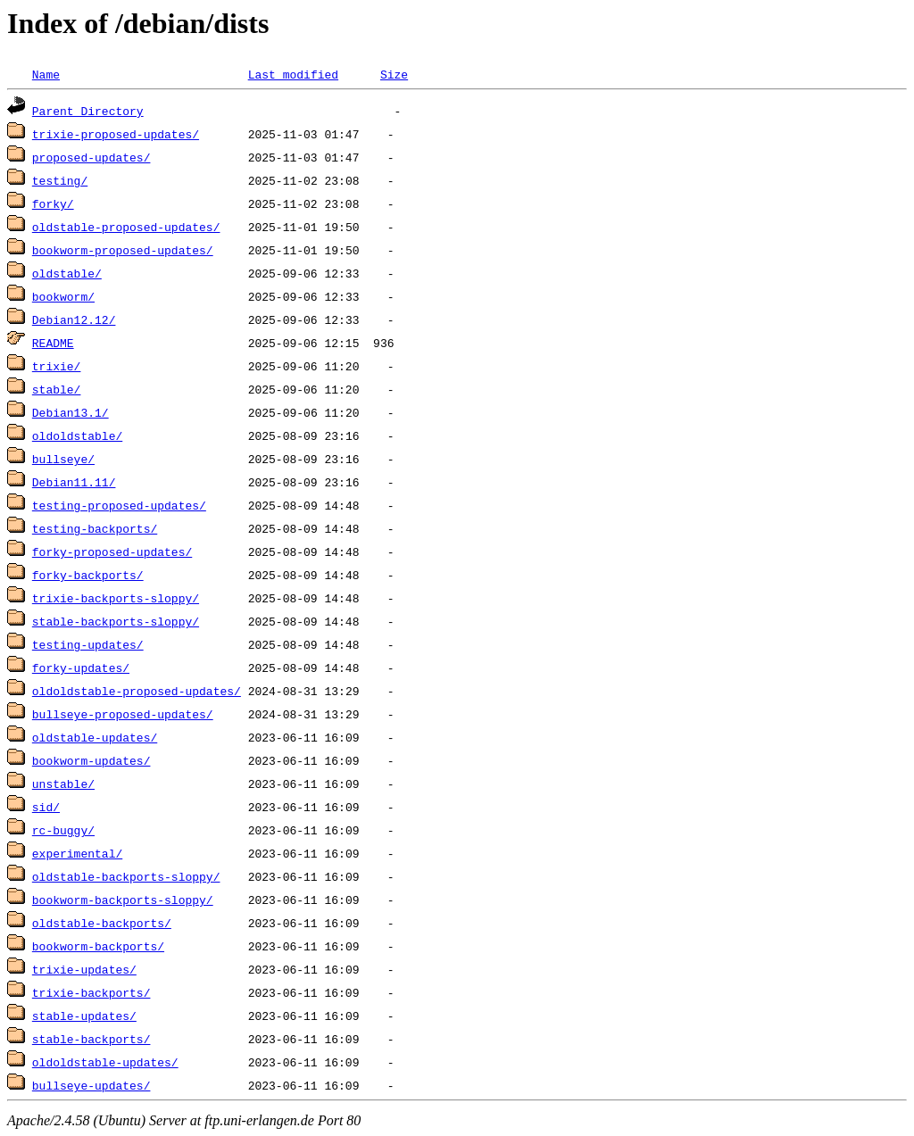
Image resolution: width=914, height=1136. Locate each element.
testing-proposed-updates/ (119, 505)
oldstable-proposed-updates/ (126, 227)
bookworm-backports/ (98, 946)
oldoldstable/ (77, 435)
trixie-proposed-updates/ (115, 134)
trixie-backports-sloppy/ (115, 598)
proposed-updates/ (91, 157)
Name (46, 74)
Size (394, 74)
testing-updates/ (88, 644)
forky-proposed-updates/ (112, 551)
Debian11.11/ (74, 482)
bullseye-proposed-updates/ (122, 714)
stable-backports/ (91, 1039)
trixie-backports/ (91, 992)
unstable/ (63, 783)
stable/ (56, 389)
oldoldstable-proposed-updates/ (136, 691)
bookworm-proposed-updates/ (122, 250)
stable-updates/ (84, 1015)
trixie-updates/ (84, 969)
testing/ (59, 180)
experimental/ (77, 853)
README (53, 343)
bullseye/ (63, 459)
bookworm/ (63, 296)
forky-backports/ (88, 575)
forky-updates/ (80, 667)
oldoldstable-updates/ (105, 1062)
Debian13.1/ (70, 412)
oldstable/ (67, 273)
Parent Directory (88, 111)
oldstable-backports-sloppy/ (126, 876)
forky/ (53, 203)
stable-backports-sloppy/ (115, 621)
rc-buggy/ (63, 830)
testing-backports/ (94, 528)
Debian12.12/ (74, 319)
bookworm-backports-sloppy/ (122, 899)
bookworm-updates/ (91, 760)
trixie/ (56, 366)
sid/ (46, 807)
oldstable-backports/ (101, 923)
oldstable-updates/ (94, 737)
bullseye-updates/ (91, 1085)
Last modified (293, 74)
